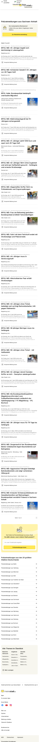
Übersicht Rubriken (6, 722)
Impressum (20, 737)
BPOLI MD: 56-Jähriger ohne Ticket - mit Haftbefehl (17, 351)
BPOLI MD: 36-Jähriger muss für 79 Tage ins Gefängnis (19, 424)
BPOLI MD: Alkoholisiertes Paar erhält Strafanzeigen (16, 279)
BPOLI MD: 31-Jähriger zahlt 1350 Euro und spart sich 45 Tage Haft (18, 142)
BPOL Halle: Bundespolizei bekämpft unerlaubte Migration (16, 94)
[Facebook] (2, 705)
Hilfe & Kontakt (5, 730)
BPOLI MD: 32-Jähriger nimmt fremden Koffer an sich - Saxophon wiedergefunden (18, 373)
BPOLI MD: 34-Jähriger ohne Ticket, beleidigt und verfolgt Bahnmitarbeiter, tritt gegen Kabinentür (18, 306)
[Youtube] (6, 705)
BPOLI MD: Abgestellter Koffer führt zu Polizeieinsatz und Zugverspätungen (17, 188)
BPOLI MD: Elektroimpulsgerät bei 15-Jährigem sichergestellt (16, 120)
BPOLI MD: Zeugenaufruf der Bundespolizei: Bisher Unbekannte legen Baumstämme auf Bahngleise (19, 447)
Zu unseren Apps (5, 698)
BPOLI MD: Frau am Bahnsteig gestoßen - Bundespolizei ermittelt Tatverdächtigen (17, 214)
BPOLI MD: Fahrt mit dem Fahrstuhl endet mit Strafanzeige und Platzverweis (19, 236)
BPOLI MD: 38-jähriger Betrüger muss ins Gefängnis (17, 329)
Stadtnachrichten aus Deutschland (10, 685)
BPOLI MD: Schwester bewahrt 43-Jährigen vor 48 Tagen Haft (18, 71)
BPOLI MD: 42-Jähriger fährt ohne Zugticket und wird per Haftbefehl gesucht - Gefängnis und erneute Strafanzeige (19, 165)
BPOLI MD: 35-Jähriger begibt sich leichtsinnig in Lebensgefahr (15, 49)
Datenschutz (10, 737)
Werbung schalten (6, 719)
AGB (2, 737)
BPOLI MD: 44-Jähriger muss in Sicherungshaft (14, 257)
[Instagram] (11, 705)
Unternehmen (5, 716)
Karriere (3, 713)
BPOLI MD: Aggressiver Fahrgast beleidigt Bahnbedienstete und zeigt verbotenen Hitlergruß (18, 471)
